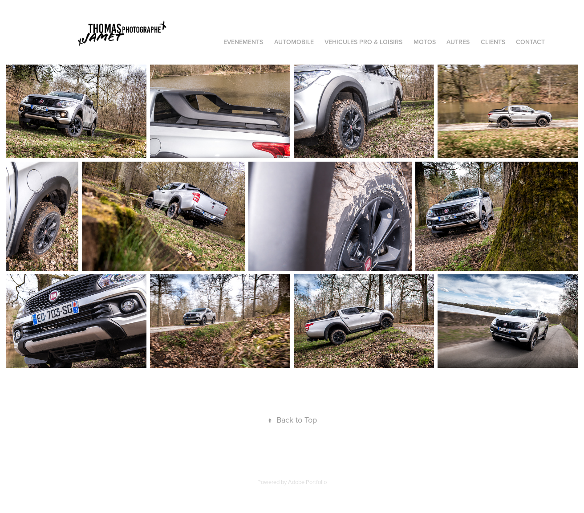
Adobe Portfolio (307, 482)
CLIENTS (493, 41)
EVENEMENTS (243, 41)
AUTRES (458, 41)
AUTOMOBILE (294, 41)
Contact (530, 41)
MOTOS (425, 41)
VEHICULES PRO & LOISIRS (363, 41)
